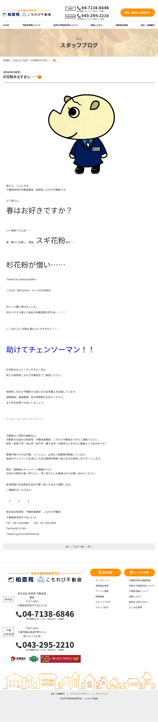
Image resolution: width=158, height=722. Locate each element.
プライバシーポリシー (80, 693)
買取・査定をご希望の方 (137, 12)
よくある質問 (135, 607)
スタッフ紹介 (102, 607)
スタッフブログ (103, 602)
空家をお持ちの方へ (138, 602)
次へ (90, 546)
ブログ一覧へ (79, 546)
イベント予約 (139, 572)
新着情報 (100, 596)
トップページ (102, 580)
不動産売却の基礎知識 (140, 580)
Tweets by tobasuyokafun (21, 279)
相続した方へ (97, 25)
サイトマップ (101, 693)
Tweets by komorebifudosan (22, 534)
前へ (68, 546)
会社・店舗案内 (148, 25)
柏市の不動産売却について (66, 25)
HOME (6, 25)
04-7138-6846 (45, 613)
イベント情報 (102, 591)
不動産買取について (31, 25)
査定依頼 (105, 573)
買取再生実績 (122, 25)
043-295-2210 (45, 644)
